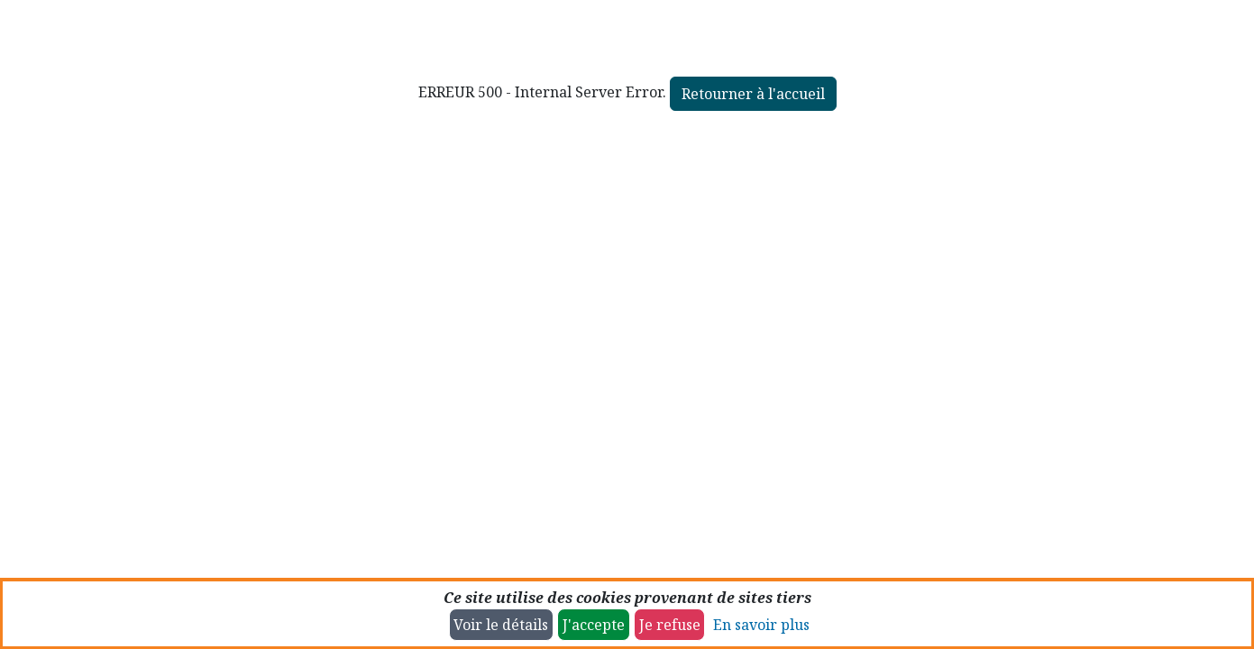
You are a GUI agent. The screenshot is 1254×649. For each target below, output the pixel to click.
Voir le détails (500, 625)
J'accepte (594, 625)
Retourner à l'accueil (753, 94)
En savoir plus (761, 625)
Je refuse (669, 625)
